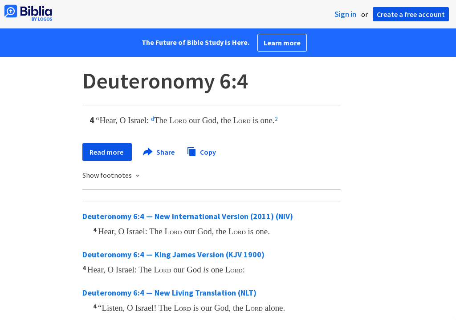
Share (159, 152)
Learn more (282, 42)
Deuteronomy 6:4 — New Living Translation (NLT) (169, 293)
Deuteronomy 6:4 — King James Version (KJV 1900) (173, 254)
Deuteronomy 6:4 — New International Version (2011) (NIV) (187, 216)
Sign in (345, 14)
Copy (201, 151)
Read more (107, 152)
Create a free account (411, 14)
